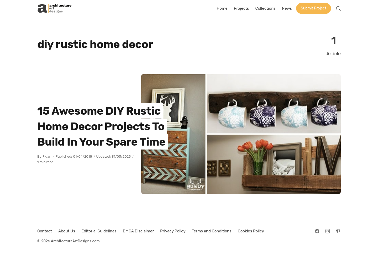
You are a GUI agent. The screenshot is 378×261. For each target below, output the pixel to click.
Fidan (47, 156)
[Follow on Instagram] (327, 231)
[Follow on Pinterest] (338, 231)
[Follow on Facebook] (317, 231)
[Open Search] (338, 8)
